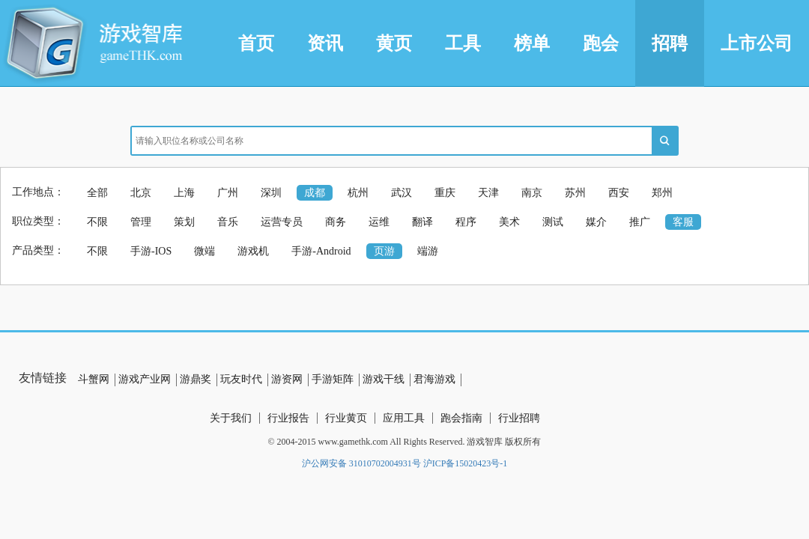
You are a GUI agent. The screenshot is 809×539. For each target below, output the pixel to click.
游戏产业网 (144, 379)
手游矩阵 (333, 379)
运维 (379, 222)
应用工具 (404, 418)
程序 (465, 222)
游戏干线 (383, 379)
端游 (427, 251)
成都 (314, 192)
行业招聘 (519, 418)
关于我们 (231, 418)
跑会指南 (461, 418)
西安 (618, 192)
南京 (531, 192)
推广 (639, 222)
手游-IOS (151, 251)
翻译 (422, 222)
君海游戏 (434, 379)
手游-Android (321, 251)
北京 (140, 192)
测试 (552, 222)
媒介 (596, 222)
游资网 (287, 379)
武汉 (401, 192)
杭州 (358, 192)
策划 (184, 222)
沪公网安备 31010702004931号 (361, 463)
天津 (488, 192)
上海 (184, 192)
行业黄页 (346, 418)
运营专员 (282, 222)
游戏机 (253, 251)
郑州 (662, 192)
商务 (335, 222)
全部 (97, 192)
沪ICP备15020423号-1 (465, 463)
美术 (509, 222)
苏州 (575, 192)
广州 (227, 192)
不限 (97, 222)
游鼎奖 (195, 379)
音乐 (227, 222)
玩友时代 (241, 379)
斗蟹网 (93, 379)
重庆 (444, 192)
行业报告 (288, 418)
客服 (683, 222)
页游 (384, 251)
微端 (204, 251)
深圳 (271, 192)
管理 (140, 222)
